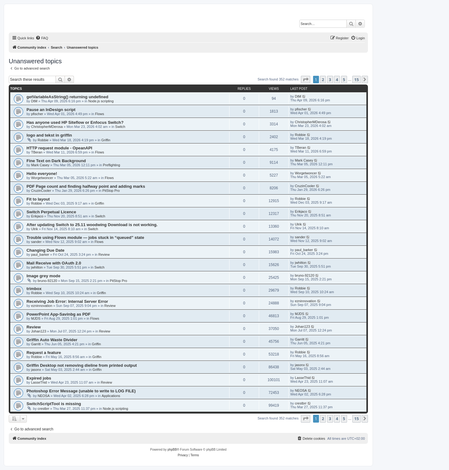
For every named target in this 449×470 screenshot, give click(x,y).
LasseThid (39, 382)
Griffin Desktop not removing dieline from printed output (82, 365)
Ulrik (34, 229)
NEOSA (44, 396)
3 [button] (330, 79)
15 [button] (356, 79)
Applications (111, 396)
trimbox (34, 288)
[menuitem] (42, 38)
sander (36, 242)
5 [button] (344, 79)
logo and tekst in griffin (49, 135)
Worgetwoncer (42, 178)
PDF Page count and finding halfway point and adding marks (86, 186)
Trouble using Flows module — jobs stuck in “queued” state (85, 237)
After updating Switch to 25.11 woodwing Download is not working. (92, 224)
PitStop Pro (111, 190)
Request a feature (44, 352)
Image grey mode (43, 276)
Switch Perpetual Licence (51, 212)
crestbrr (43, 408)
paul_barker (40, 254)
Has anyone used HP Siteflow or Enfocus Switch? (75, 122)
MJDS (36, 318)
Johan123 (38, 331)
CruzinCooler (41, 190)
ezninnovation (41, 306)
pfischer (37, 114)
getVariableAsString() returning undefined (67, 96)
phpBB (172, 449)
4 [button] (337, 79)
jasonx (36, 369)
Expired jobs (39, 378)
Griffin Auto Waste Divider (52, 339)
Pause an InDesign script (51, 109)
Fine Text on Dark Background (56, 160)
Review (104, 254)
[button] (305, 79)
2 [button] (323, 79)
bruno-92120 (47, 281)
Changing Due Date (46, 250)
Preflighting (111, 165)
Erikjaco (37, 216)
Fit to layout (38, 199)
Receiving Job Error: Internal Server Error (67, 301)
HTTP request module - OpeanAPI (59, 148)
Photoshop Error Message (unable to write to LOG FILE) (81, 391)
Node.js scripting (100, 101)
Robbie (43, 140)
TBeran (36, 152)
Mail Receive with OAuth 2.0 (54, 263)
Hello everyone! (42, 173)
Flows (99, 114)
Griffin (105, 140)
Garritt (36, 344)
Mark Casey (40, 165)
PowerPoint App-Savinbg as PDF (58, 314)
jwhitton (37, 267)
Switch (120, 126)
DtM (34, 101)
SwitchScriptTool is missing (54, 403)
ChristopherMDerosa (47, 126)
